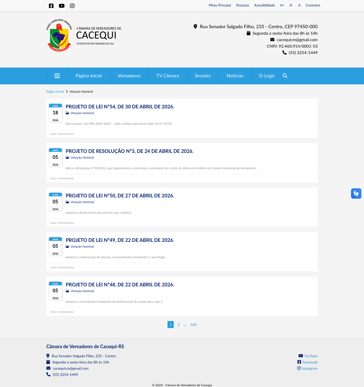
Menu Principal (220, 5)
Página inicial (89, 75)
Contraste (313, 5)
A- (291, 5)
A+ (282, 5)
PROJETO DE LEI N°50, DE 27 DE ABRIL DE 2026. (120, 195)
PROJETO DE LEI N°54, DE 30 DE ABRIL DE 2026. (120, 106)
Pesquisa (242, 5)
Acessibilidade (264, 5)
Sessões (203, 75)
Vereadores (129, 75)
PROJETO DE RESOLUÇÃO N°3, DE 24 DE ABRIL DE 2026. (129, 151)
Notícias (235, 75)
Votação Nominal (82, 113)
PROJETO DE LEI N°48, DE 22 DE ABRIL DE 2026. (120, 284)
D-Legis (267, 75)
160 (193, 324)
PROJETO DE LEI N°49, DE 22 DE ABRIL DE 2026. (120, 240)
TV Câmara (167, 75)
